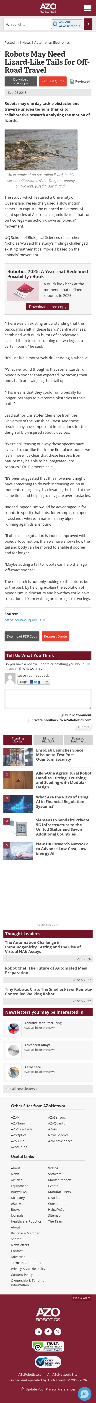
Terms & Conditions (26, 1263)
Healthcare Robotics (26, 1221)
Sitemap (54, 1215)
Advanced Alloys (37, 1045)
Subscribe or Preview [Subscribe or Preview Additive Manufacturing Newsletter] (39, 1028)
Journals (17, 1215)
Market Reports (60, 1180)
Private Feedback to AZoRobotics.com (61, 720)
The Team (55, 1221)
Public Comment (78, 715)
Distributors (57, 1197)
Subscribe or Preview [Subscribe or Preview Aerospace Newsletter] (39, 1072)
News (26, 42)
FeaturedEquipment (78, 739)
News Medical (59, 1135)
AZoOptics (18, 1135)
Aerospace (32, 1067)
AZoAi (52, 1129)
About (15, 1168)
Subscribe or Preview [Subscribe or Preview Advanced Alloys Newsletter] (39, 1050)
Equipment (19, 1186)
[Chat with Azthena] (84, 1394)
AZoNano (18, 1123)
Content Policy (22, 1274)
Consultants (57, 1203)
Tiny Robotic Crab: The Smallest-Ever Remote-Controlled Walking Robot (48, 991)
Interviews (19, 1192)
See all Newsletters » (21, 1088)
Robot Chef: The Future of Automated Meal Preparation (46, 970)
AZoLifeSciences (60, 1141)
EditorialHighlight (48, 739)
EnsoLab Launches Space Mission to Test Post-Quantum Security (59, 754)
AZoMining (19, 1147)
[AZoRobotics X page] (57, 1331)
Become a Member (25, 1233)
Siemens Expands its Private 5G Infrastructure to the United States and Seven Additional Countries (62, 826)
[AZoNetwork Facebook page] (48, 1331)
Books (15, 1209)
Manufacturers (59, 1192)
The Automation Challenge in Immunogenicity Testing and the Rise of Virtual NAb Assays (43, 947)
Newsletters (20, 1245)
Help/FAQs (56, 1209)
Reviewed (82, 81)
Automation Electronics (52, 42)
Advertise (18, 1257)
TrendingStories (18, 739)
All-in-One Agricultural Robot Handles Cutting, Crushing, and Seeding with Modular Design (63, 780)
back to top (81, 1297)
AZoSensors (57, 1117)
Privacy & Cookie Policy (28, 1268)
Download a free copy (47, 306)
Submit (83, 727)
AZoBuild (18, 1141)
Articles (16, 1180)
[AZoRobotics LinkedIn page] (38, 1331)
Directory (18, 1197)
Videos (53, 1168)
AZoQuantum (58, 1123)
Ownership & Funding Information (27, 1282)
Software (55, 1174)
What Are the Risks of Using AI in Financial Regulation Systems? (62, 801)
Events (53, 1186)
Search (16, 1239)
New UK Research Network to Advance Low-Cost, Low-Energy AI (62, 848)
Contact (17, 1251)
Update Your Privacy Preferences (48, 1389)
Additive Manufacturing (43, 1023)
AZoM (15, 1117)
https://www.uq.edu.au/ (25, 620)
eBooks (16, 1203)
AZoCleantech (21, 1129)
